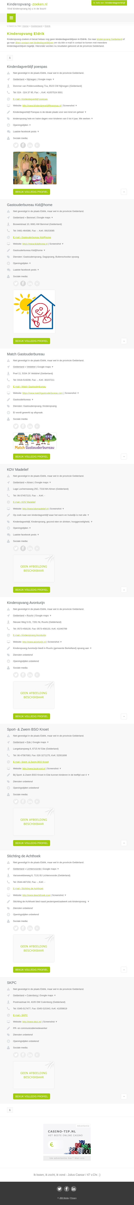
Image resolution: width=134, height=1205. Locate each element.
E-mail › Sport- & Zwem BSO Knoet (31, 762)
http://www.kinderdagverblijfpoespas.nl (42, 105)
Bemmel (31, 217)
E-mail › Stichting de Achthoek (28, 888)
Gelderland (18, 79)
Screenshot (70, 105)
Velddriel (31, 366)
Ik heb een (109, 3)
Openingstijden (22, 125)
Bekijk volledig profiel (31, 191)
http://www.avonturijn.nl (34, 642)
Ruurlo (30, 615)
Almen (30, 482)
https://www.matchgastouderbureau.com (43, 393)
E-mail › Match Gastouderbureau (29, 386)
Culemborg (32, 995)
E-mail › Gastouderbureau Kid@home (32, 237)
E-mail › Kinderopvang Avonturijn (29, 635)
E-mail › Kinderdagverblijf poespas (30, 99)
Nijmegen (31, 79)
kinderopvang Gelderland (109, 39)
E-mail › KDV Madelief (24, 502)
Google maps (46, 79)
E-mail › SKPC (20, 1015)
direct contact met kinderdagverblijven (34, 42)
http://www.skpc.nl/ (32, 1021)
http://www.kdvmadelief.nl (35, 508)
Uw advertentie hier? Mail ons (67, 1158)
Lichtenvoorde (34, 869)
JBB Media (64, 1198)
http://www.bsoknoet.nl (34, 768)
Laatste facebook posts (26, 131)
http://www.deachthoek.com (36, 895)
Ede (29, 742)
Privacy (73, 1198)
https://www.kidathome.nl (35, 243)
